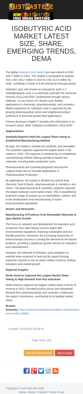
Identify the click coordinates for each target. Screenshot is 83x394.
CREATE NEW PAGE (39, 352)
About (31, 392)
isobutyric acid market (31, 72)
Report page (64, 352)
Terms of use (56, 392)
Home (22, 392)
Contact (42, 392)
